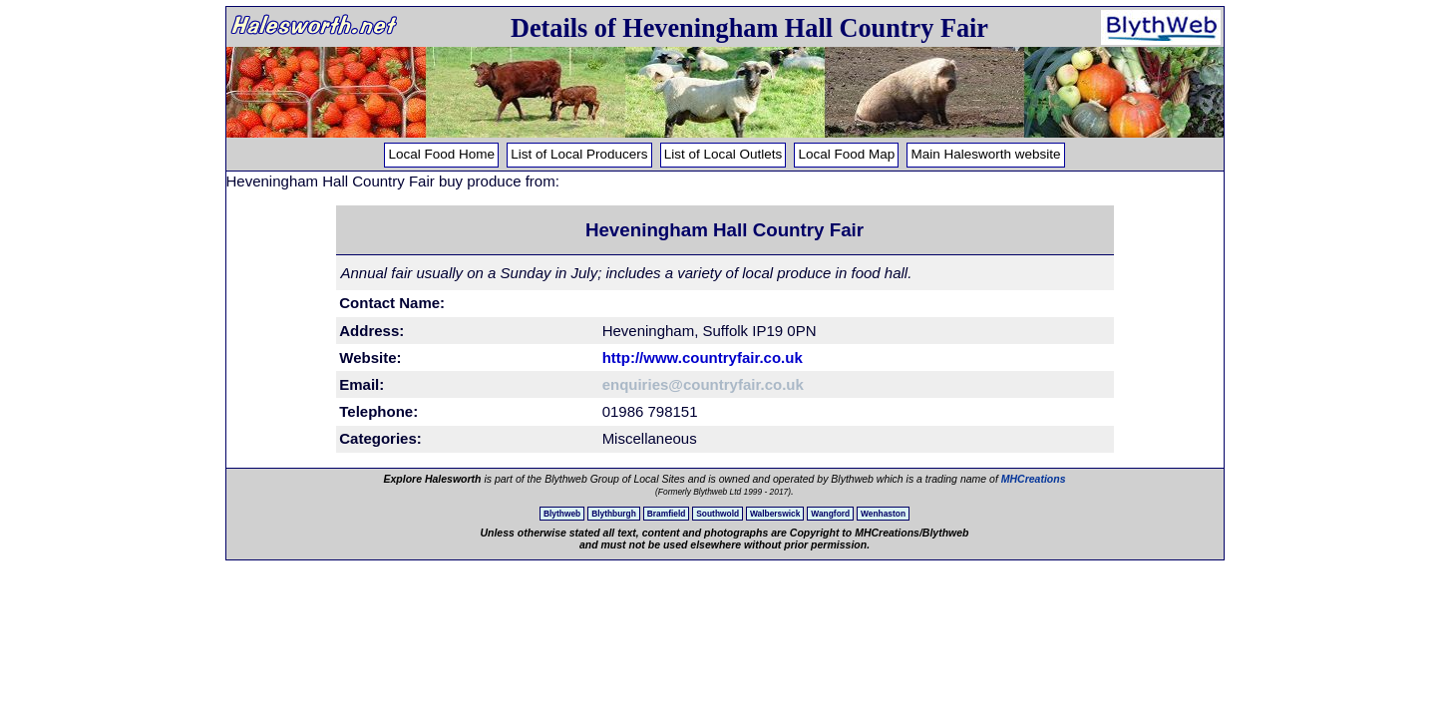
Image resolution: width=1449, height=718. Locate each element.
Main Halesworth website (985, 154)
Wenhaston (883, 514)
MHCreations (1033, 479)
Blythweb (561, 514)
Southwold (717, 514)
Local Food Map (846, 154)
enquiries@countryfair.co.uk (703, 384)
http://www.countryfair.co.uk (702, 357)
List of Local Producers (579, 154)
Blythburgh (613, 514)
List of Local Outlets (723, 154)
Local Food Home (441, 154)
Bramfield (666, 514)
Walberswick (775, 514)
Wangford (830, 514)
